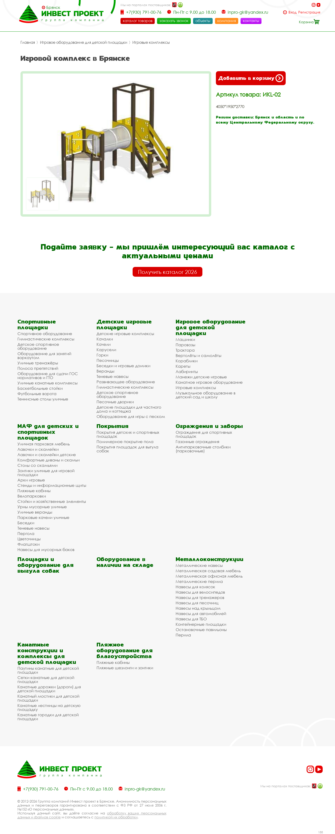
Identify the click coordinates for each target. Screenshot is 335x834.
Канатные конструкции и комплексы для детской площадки (46, 653)
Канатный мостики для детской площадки (48, 698)
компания (226, 20)
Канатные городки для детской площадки (48, 717)
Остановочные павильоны (201, 630)
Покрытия (112, 426)
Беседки (25, 523)
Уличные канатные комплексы (47, 383)
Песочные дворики (115, 402)
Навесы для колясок (195, 587)
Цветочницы (28, 539)
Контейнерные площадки (201, 624)
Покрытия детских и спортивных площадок (128, 434)
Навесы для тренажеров (200, 597)
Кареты (183, 366)
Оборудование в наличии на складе (125, 562)
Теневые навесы (112, 376)
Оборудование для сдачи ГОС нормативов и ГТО (47, 376)
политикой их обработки (115, 817)
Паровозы (185, 345)
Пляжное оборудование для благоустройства (125, 650)
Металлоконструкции (209, 559)
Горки (102, 355)
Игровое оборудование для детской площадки (83, 42)
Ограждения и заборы (209, 426)
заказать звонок (173, 20)
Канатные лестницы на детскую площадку (48, 707)
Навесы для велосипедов (200, 592)
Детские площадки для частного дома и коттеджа (129, 409)
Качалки (105, 339)
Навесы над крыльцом (198, 608)
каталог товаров (137, 20)
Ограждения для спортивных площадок (204, 434)
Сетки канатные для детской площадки (45, 679)
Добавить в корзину (250, 78)
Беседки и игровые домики (123, 366)
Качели (104, 344)
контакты (251, 20)
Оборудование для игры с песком (131, 416)
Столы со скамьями (37, 465)
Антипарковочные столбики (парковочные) (203, 449)
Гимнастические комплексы (45, 339)
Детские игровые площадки (124, 324)
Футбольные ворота (37, 394)
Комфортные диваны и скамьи (48, 460)
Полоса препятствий (37, 368)
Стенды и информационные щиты (51, 485)
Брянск (53, 7)
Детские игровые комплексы (125, 334)
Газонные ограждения (197, 442)
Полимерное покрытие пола (125, 442)
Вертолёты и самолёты (198, 355)
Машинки (185, 339)
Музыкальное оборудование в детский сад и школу (205, 395)
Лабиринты (187, 371)
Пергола (25, 533)
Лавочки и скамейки (38, 449)
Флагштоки (28, 544)
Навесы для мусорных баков (45, 550)
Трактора (185, 350)
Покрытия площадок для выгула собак (127, 449)
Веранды (105, 371)
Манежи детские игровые (201, 377)
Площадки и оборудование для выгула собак (45, 565)
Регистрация (309, 12)
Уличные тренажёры (37, 363)
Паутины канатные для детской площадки (48, 670)
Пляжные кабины (33, 491)
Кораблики (187, 361)
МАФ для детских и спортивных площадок (48, 432)
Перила (183, 635)
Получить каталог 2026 (167, 272)
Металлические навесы (199, 565)
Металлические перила (199, 581)
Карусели (106, 350)
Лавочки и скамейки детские (46, 455)
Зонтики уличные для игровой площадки (45, 473)
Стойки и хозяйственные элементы (51, 501)
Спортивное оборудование (44, 334)
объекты (202, 20)
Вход (292, 12)
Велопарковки (31, 496)
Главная (27, 42)
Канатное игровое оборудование (209, 382)
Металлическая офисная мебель (209, 576)
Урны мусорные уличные (42, 507)
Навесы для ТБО (191, 619)
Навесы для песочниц (197, 603)
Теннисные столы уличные (42, 399)
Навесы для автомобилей (201, 613)
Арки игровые (31, 480)
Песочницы (108, 360)
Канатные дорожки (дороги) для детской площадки (49, 689)
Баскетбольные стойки (40, 388)
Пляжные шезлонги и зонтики (125, 668)
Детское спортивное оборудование (38, 346)
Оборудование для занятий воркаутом (44, 356)
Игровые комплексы (151, 42)
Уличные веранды (34, 512)
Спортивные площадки (36, 324)
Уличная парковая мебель (43, 444)
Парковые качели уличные (43, 517)
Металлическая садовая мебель (208, 571)
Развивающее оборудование (126, 382)
